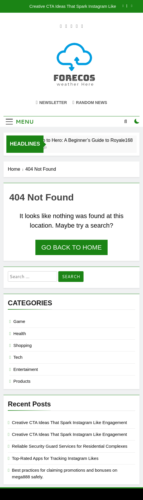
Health (19, 333)
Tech (18, 357)
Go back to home (71, 247)
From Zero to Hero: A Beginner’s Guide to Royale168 (79, 140)
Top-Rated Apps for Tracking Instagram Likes (55, 458)
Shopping (22, 345)
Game (19, 321)
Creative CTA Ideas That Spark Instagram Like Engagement (72, 6)
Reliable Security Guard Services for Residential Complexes (69, 446)
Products (21, 381)
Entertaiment (25, 369)
